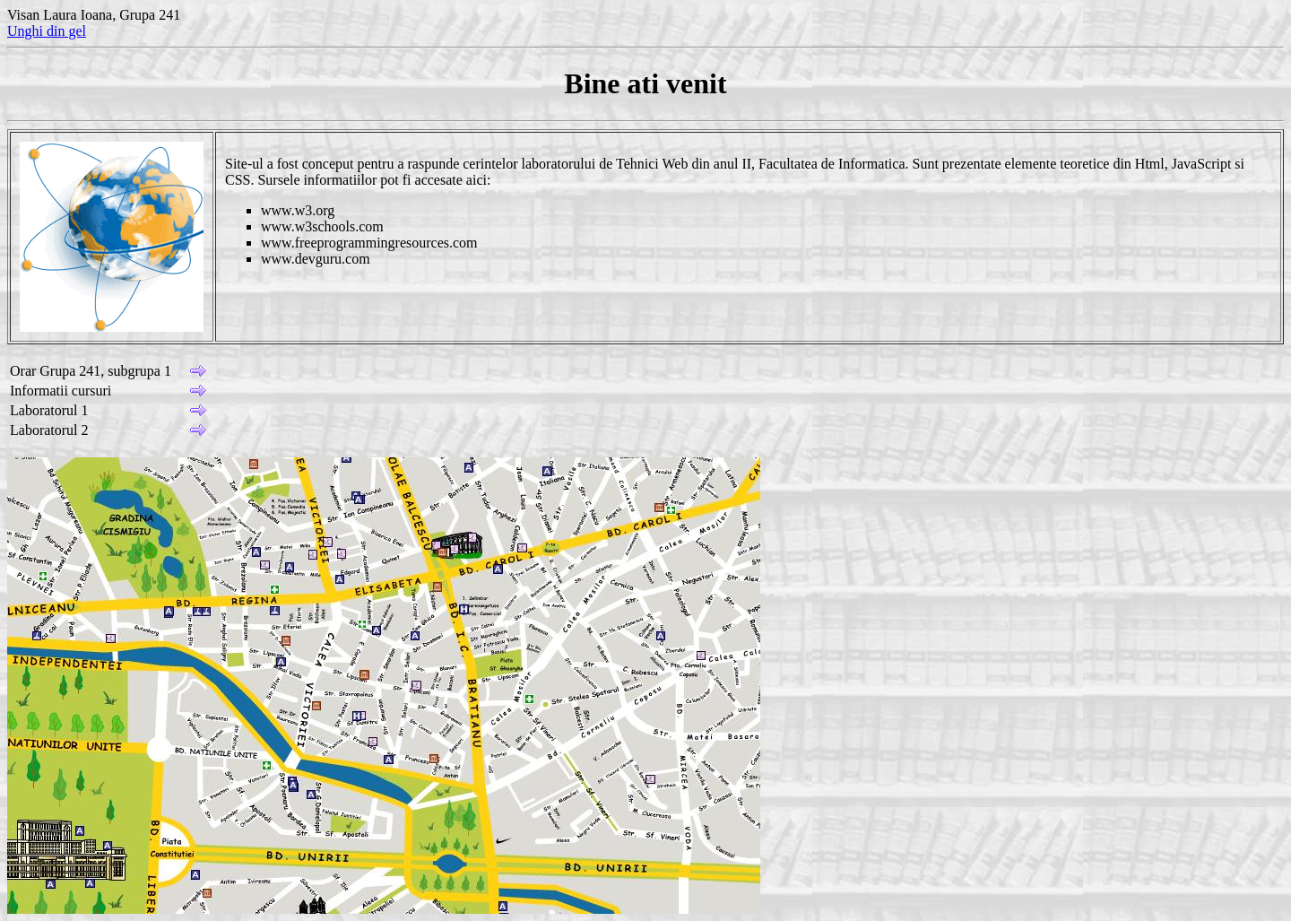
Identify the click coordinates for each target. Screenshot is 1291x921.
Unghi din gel (46, 31)
